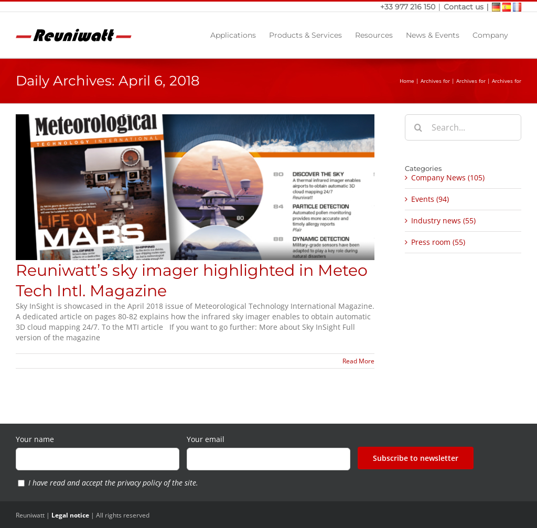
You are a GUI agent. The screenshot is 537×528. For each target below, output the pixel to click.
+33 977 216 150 (408, 7)
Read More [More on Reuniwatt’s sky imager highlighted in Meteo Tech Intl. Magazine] (358, 361)
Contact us (464, 7)
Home (407, 80)
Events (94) (430, 199)
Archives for (435, 80)
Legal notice (70, 515)
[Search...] (463, 127)
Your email (205, 439)
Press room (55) (438, 242)
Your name (35, 439)
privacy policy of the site (156, 483)
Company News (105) (448, 177)
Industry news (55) (443, 220)
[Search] (418, 127)
